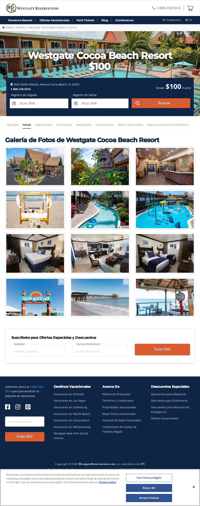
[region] (100, 487)
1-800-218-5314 (166, 8)
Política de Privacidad (116, 394)
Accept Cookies (149, 498)
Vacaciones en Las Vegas (70, 400)
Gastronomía (105, 125)
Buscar (153, 103)
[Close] (193, 487)
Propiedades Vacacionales (119, 407)
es (188, 20)
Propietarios (173, 20)
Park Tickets (85, 20)
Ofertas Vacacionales (54, 20)
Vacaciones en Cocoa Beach (72, 420)
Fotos (27, 125)
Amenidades (84, 125)
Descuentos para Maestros (168, 394)
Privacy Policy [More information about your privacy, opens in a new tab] (107, 482)
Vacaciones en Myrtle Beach (72, 414)
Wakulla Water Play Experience (168, 125)
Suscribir (162, 350)
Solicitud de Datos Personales (121, 420)
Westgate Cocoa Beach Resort (47, 27)
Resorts (21, 27)
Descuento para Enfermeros (169, 400)
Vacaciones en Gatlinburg (70, 407)
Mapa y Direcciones (130, 125)
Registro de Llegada (24, 95)
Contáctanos (124, 20)
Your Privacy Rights (149, 477)
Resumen (13, 125)
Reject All (149, 488)
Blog (104, 20)
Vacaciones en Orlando (69, 394)
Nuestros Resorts (20, 20)
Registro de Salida (84, 95)
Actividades (64, 125)
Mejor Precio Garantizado (119, 414)
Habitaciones (44, 125)
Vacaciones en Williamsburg (72, 427)
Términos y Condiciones (118, 400)
